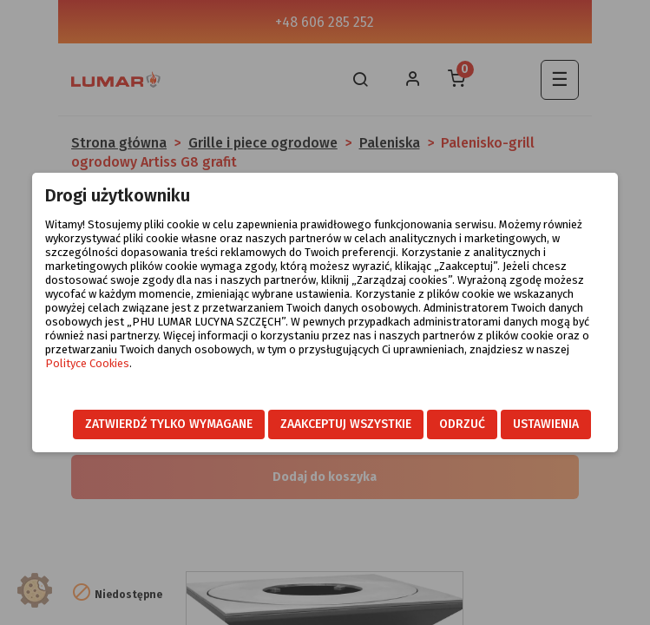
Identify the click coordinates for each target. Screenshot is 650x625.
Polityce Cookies (87, 363)
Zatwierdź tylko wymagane (169, 424)
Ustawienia (546, 424)
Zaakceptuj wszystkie (345, 424)
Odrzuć (462, 424)
